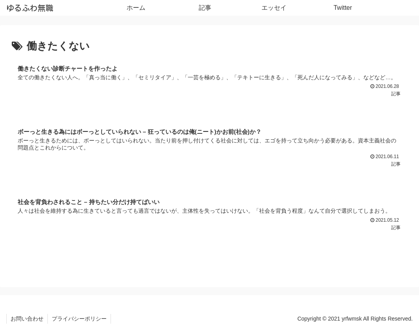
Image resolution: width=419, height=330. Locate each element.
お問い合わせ (27, 318)
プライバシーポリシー (79, 318)
